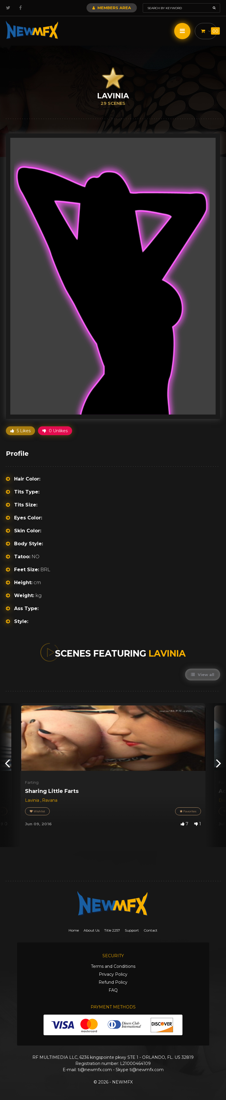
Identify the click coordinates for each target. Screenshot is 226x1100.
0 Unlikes (55, 430)
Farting (32, 782)
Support (132, 930)
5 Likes (20, 430)
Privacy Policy (113, 974)
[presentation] (7, 763)
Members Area (111, 7)
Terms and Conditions (113, 966)
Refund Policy (113, 982)
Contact (150, 930)
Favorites (188, 811)
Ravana (49, 800)
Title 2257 (112, 930)
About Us (91, 930)
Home (74, 930)
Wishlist (37, 811)
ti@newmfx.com (95, 1069)
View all (202, 674)
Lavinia (32, 800)
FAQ (113, 990)
